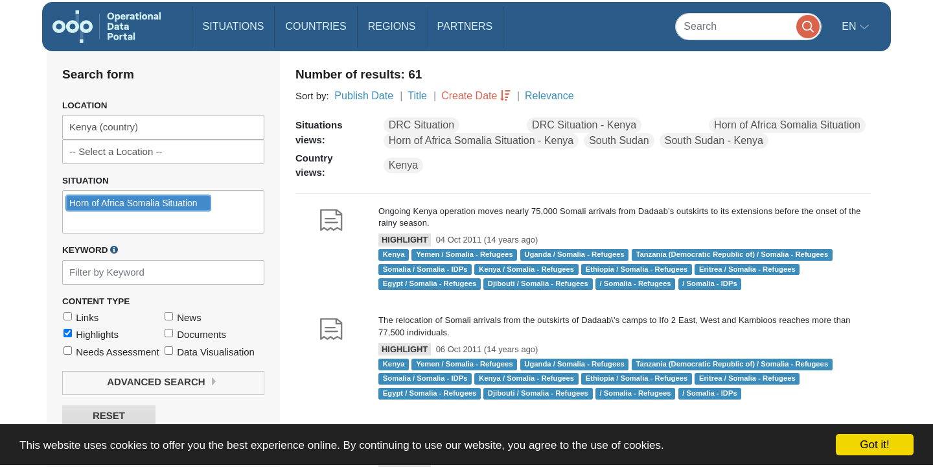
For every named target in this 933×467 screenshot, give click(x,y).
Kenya (403, 165)
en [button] (850, 26)
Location (85, 105)
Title (417, 95)
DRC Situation (421, 124)
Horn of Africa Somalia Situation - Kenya (481, 140)
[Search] (748, 26)
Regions (392, 26)
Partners (464, 26)
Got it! (874, 444)
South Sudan (619, 140)
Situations (233, 26)
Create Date (469, 95)
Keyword (90, 250)
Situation (85, 181)
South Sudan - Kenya (714, 140)
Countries (315, 26)
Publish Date (363, 95)
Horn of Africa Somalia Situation (787, 124)
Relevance (549, 95)
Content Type (96, 301)
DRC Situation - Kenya (584, 124)
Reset (109, 416)
